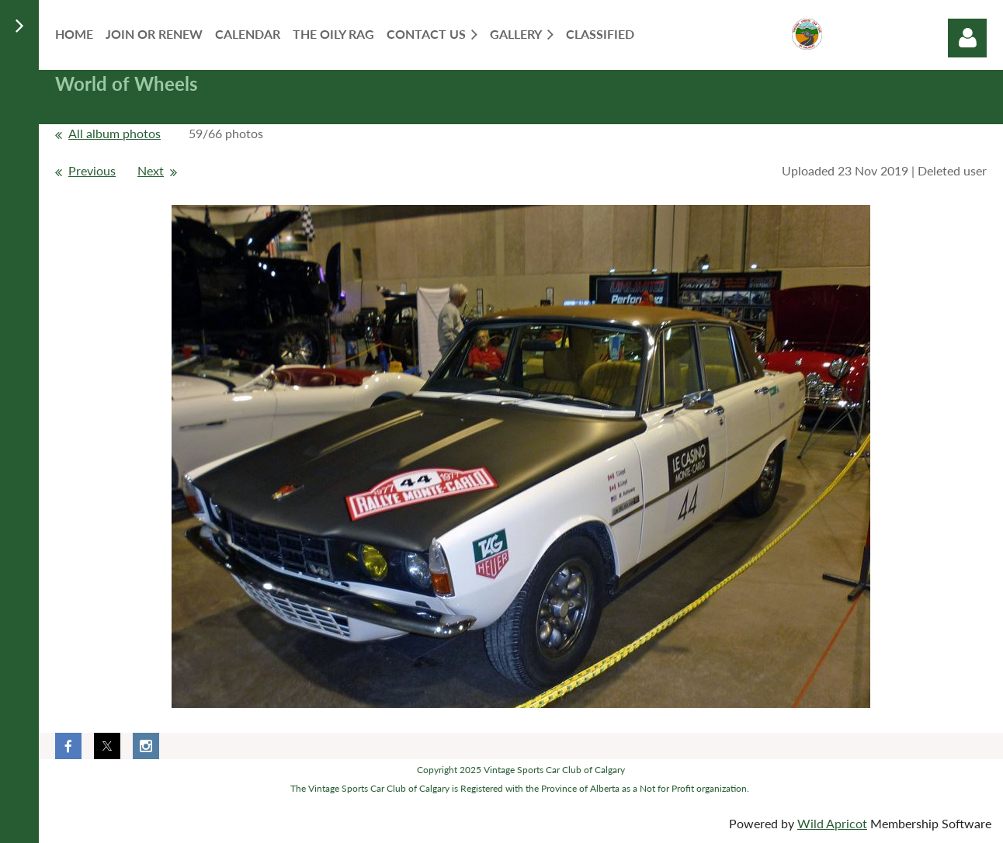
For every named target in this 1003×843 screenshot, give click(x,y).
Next (150, 170)
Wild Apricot (832, 823)
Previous (92, 170)
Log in (967, 38)
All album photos (114, 133)
